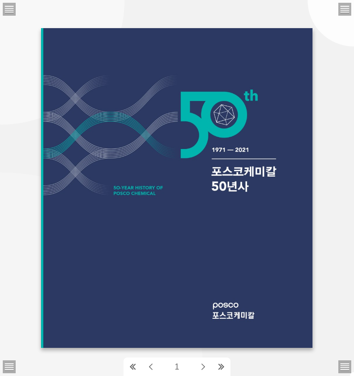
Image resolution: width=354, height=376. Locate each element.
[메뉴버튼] (9, 367)
